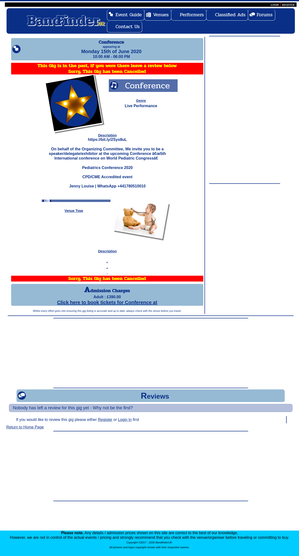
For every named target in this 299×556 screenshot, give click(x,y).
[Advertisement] (244, 110)
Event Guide (129, 14)
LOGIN (275, 5)
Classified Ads (230, 14)
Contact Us (128, 26)
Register (105, 424)
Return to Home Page (25, 431)
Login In (125, 424)
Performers (192, 14)
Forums (265, 14)
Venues (161, 14)
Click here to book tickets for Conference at (107, 306)
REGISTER (288, 5)
